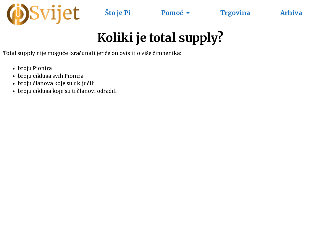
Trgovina (235, 13)
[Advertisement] (160, 159)
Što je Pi (118, 13)
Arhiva (291, 13)
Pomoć (175, 13)
